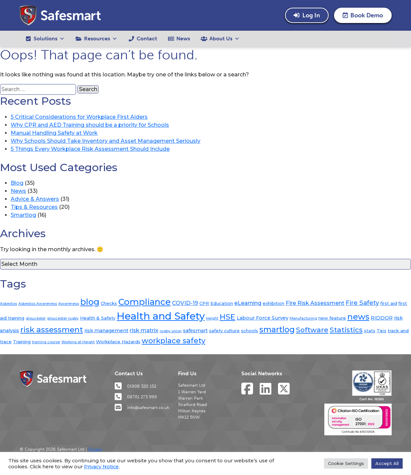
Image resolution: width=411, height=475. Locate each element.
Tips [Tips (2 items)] (381, 330)
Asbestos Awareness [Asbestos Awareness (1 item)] (37, 304)
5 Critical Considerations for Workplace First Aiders (79, 117)
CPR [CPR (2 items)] (204, 303)
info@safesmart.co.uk (142, 407)
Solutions (49, 39)
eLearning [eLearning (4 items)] (247, 303)
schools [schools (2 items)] (249, 330)
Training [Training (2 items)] (22, 341)
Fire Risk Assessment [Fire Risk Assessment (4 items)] (315, 303)
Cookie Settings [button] (346, 463)
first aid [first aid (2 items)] (388, 303)
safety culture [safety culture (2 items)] (224, 330)
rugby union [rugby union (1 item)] (171, 331)
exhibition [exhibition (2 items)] (273, 303)
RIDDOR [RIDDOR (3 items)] (382, 318)
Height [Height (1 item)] (212, 318)
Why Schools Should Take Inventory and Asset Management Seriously (105, 141)
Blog (17, 183)
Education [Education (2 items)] (221, 303)
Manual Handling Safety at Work (54, 133)
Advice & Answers (35, 199)
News (183, 38)
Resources (100, 39)
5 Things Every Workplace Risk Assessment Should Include (90, 149)
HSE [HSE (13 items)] (227, 317)
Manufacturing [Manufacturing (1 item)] (303, 318)
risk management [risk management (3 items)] (106, 331)
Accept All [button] (387, 463)
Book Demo (363, 15)
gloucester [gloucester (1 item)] (36, 318)
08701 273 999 (136, 397)
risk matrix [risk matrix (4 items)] (144, 330)
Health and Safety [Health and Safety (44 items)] (161, 316)
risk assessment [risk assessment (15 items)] (51, 329)
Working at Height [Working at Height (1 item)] (78, 342)
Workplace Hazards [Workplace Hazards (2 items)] (118, 341)
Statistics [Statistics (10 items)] (346, 330)
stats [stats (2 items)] (369, 330)
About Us (224, 39)
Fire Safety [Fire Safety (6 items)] (362, 303)
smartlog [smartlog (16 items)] (277, 329)
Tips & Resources (34, 207)
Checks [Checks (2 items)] (109, 303)
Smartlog (23, 215)
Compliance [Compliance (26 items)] (144, 302)
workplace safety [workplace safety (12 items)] (173, 340)
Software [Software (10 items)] (312, 330)
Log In (307, 15)
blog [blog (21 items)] (89, 302)
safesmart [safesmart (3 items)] (195, 331)
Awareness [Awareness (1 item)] (68, 304)
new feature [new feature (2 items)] (332, 318)
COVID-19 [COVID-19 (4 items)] (185, 303)
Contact (147, 38)
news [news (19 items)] (358, 317)
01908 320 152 (135, 386)
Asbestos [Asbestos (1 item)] (8, 304)
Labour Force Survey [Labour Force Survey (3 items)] (262, 318)
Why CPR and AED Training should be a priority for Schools (90, 125)
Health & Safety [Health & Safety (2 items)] (97, 318)
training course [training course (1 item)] (46, 342)
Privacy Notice (101, 467)
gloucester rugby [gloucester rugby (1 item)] (63, 318)
